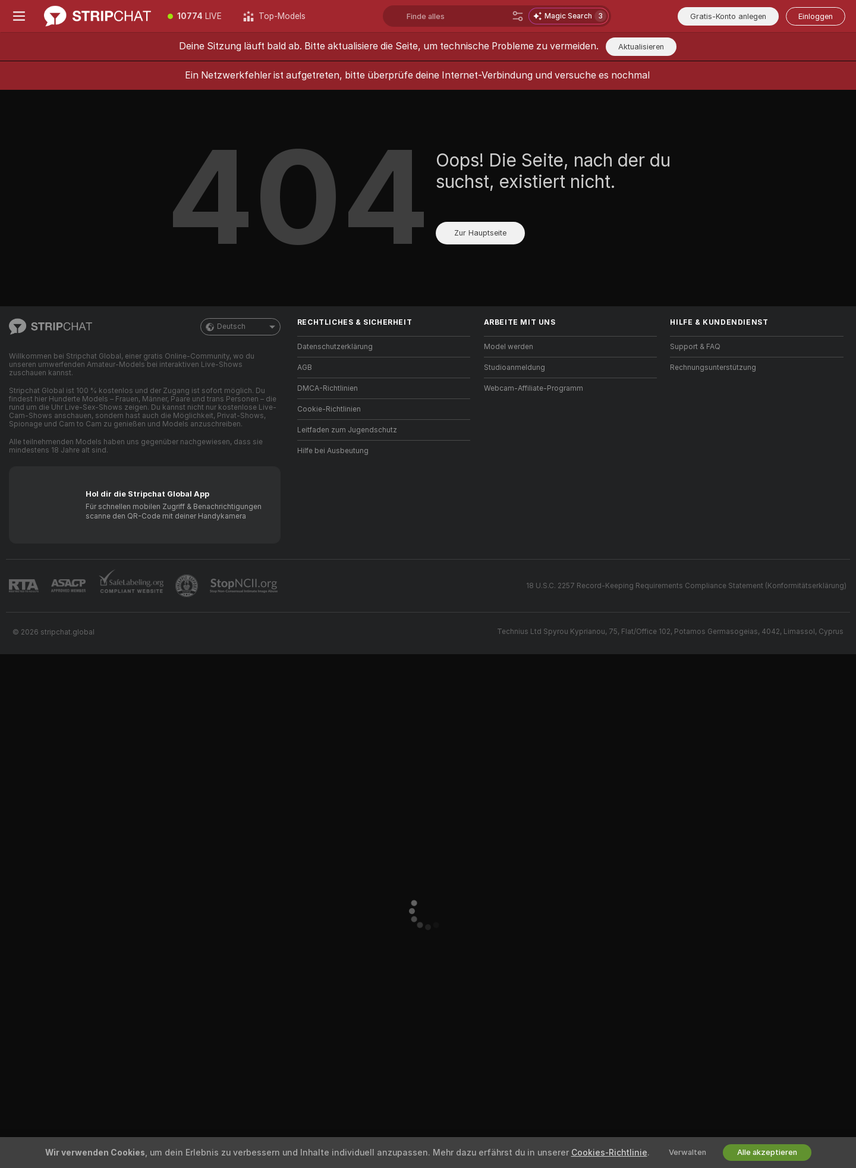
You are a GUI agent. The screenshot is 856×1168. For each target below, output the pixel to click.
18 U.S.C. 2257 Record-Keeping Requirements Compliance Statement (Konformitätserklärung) (686, 586)
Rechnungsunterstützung (713, 367)
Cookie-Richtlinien (329, 409)
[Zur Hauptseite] (97, 16)
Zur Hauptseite (480, 232)
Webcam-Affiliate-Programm (533, 388)
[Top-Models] (274, 16)
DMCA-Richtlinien (327, 388)
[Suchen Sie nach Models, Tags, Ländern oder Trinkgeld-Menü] (457, 16)
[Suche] (517, 16)
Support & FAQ (695, 347)
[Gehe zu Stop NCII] (245, 586)
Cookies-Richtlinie (609, 1152)
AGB (304, 367)
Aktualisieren (641, 46)
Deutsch (240, 326)
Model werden (508, 347)
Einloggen (815, 16)
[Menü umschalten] (19, 16)
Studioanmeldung (514, 367)
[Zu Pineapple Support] (187, 585)
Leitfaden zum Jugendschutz (347, 430)
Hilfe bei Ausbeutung (333, 451)
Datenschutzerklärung (335, 347)
